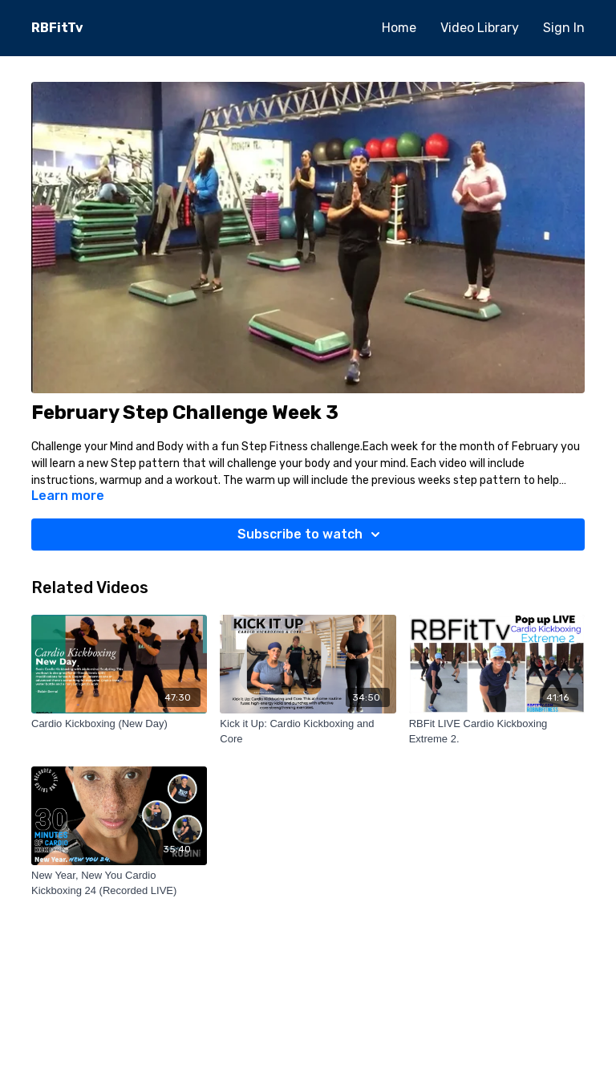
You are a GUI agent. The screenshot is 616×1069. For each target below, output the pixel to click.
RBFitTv (57, 27)
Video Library (479, 27)
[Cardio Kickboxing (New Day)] (119, 724)
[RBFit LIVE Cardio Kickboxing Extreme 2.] (497, 731)
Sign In (564, 27)
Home (399, 27)
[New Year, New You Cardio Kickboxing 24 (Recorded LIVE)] (119, 883)
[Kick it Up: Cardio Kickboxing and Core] (307, 731)
